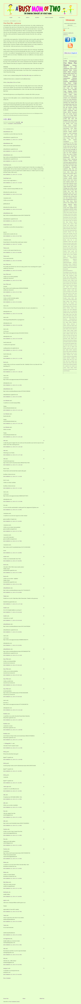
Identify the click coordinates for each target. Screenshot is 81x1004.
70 (43, 872)
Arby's (76, 272)
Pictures (68, 138)
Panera (65, 304)
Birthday (67, 123)
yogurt (75, 165)
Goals (65, 172)
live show (65, 121)
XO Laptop (66, 322)
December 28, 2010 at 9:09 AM (12, 696)
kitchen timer (71, 241)
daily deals (71, 118)
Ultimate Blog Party (73, 230)
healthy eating (66, 239)
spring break (69, 359)
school (72, 134)
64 (43, 811)
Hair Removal (66, 293)
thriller (75, 115)
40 (43, 564)
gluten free (75, 336)
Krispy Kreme (74, 296)
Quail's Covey (74, 307)
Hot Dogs (66, 222)
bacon (70, 325)
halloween (75, 162)
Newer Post (5, 998)
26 (43, 413)
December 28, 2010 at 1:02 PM (12, 771)
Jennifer (5, 607)
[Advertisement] (11, 988)
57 (43, 743)
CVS (19, 17)
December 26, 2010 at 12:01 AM (12, 410)
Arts (67, 152)
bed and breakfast (67, 327)
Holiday (75, 91)
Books (69, 71)
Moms (69, 125)
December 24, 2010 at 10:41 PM (12, 313)
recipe (71, 115)
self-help (65, 249)
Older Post (42, 998)
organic (65, 204)
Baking (69, 136)
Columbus (75, 214)
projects (70, 351)
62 (43, 794)
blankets (67, 328)
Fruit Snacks (70, 218)
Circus (72, 136)
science (65, 207)
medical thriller (74, 243)
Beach (76, 273)
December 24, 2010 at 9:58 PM (12, 302)
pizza (72, 126)
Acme (72, 128)
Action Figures (71, 272)
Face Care (71, 283)
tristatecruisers (6, 224)
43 (43, 596)
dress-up (65, 199)
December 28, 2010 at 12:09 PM (12, 729)
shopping (66, 120)
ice (72, 340)
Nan (4, 811)
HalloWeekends (70, 294)
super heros (68, 361)
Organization (70, 110)
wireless (72, 369)
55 (43, 723)
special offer (74, 251)
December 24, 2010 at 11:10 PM (12, 350)
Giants (65, 291)
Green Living (74, 123)
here (32, 46)
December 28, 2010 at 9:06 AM (12, 665)
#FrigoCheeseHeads (73, 257)
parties (72, 348)
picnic (69, 246)
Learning (75, 130)
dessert (67, 162)
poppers (67, 349)
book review (73, 68)
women (75, 369)
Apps (65, 152)
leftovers (65, 202)
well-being (69, 369)
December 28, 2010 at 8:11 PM (12, 944)
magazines (72, 343)
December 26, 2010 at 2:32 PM (12, 509)
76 (43, 938)
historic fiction (70, 180)
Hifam (4, 862)
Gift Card (73, 291)
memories (72, 181)
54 (43, 713)
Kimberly (5, 713)
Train (67, 317)
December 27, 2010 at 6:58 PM (12, 632)
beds (71, 327)
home (68, 201)
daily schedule (74, 235)
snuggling (72, 357)
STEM (75, 223)
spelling (65, 359)
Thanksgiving (74, 159)
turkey (65, 144)
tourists (67, 364)
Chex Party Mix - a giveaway (12, 23)
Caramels (70, 212)
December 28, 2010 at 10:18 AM (12, 710)
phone (73, 163)
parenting (65, 246)
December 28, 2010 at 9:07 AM (12, 675)
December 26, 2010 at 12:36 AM (12, 446)
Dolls (68, 189)
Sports (72, 120)
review (72, 73)
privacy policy (66, 351)
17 (43, 305)
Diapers (65, 189)
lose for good (66, 343)
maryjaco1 (5, 968)
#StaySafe (75, 265)
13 (43, 264)
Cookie (65, 118)
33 (43, 491)
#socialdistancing (67, 104)
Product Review (67, 89)
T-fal (69, 173)
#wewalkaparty (66, 272)
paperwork (69, 348)
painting (65, 348)
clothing (75, 120)
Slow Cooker (71, 312)
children (75, 76)
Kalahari (75, 154)
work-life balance (67, 370)
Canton (67, 212)
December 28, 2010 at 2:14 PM (12, 845)
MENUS (27, 17)
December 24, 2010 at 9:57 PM (12, 280)
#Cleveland (69, 256)
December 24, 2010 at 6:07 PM (12, 236)
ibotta (71, 340)
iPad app (65, 163)
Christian (65, 170)
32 (43, 480)
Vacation (69, 126)
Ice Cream (69, 99)
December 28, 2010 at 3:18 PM (12, 868)
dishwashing (66, 236)
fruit (72, 162)
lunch (69, 343)
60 (43, 774)
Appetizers (66, 168)
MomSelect (74, 99)
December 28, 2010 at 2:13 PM (12, 807)
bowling (72, 196)
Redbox (69, 159)
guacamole (65, 338)
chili (76, 233)
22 (43, 362)
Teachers (71, 173)
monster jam (66, 244)
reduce (65, 354)
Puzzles (69, 193)
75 (43, 925)
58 (43, 751)
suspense (75, 101)
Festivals (75, 283)
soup (76, 249)
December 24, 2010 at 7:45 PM (12, 244)
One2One (66, 102)
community (70, 197)
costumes (75, 197)
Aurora (65, 273)
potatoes (70, 349)
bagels (73, 325)
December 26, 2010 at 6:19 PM (12, 572)
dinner (70, 105)
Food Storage (74, 285)
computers (75, 160)
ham (64, 201)
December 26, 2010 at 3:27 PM (12, 531)
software (75, 207)
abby (4, 794)
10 (43, 239)
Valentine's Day (71, 231)
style (64, 361)
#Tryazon (70, 107)
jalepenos (75, 340)
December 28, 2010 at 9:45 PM (12, 964)
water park (68, 149)
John (4, 440)
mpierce (5, 900)
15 (43, 284)
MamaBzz (74, 89)
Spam (65, 314)
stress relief (66, 185)
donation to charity (68, 133)
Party (76, 172)
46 (43, 624)
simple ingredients (67, 357)
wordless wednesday (68, 92)
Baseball (68, 186)
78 (43, 958)
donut (69, 236)
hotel (69, 340)
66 (43, 829)
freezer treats (66, 336)
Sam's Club (74, 193)
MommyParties (67, 157)
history (75, 338)
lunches (75, 147)
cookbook (75, 176)
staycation (65, 252)
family (65, 86)
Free (65, 63)
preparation (75, 349)
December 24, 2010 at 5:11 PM (12, 221)
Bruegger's (75, 277)
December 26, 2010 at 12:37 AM (12, 455)
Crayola (70, 113)
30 (43, 458)
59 (43, 763)
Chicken (65, 130)
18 (43, 317)
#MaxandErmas (66, 260)
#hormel (69, 117)
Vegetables (66, 160)
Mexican (75, 222)
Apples (65, 186)
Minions (67, 301)
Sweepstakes (68, 228)
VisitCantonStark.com (73, 319)
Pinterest (72, 223)
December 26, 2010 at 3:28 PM (12, 552)
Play (71, 144)
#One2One (75, 262)
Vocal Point (66, 320)
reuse (72, 354)
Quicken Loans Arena (68, 309)
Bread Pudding (69, 277)
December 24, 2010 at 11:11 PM (12, 358)
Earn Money (71, 189)
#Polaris (70, 264)
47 (43, 635)
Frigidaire (65, 288)
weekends (75, 254)
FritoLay (66, 218)
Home (24, 998)
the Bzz (65, 107)
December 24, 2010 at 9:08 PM (12, 252)
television (71, 209)
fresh (70, 336)
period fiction (70, 101)
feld (76, 118)
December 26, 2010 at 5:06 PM (12, 560)
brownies (70, 328)
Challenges (65, 214)
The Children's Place (70, 315)
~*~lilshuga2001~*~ (7, 743)
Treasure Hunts (71, 317)
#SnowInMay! (66, 265)
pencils (75, 348)
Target (65, 91)
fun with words (68, 238)
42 (43, 587)
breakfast (75, 139)
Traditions (75, 131)
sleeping (71, 207)
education (70, 178)
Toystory (5, 829)
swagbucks (72, 361)
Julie (4, 948)
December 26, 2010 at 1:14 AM (12, 476)
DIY (69, 130)
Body (67, 275)
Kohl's (68, 172)
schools (75, 183)
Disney (65, 112)
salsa (70, 356)
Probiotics (68, 307)
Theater (75, 194)
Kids (70, 70)
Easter (65, 283)
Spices (76, 225)
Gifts (64, 138)
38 (43, 544)
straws (76, 359)
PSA (69, 302)
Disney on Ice (70, 215)
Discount (75, 113)
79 (43, 968)
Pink (73, 304)
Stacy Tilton (6, 264)
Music (69, 83)
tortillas (65, 364)
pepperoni (70, 204)
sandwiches (71, 183)
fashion (74, 236)
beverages (70, 233)
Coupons (74, 71)
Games (75, 136)
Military (73, 299)
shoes (68, 249)
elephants (68, 333)
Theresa (5, 248)
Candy (65, 212)
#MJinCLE (75, 259)
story (73, 359)
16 (43, 295)
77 (43, 948)
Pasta (69, 223)
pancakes (75, 244)
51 (43, 678)
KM (4, 958)
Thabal (4, 596)
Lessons (69, 298)
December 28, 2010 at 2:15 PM (12, 858)
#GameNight (72, 149)
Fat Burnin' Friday (73, 84)
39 (43, 556)
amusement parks (67, 196)
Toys (69, 102)
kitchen (75, 180)
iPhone (75, 201)
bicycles (73, 327)
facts (67, 335)
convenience (66, 235)
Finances (65, 285)
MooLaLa (65, 223)
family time (66, 134)
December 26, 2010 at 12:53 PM (12, 501)
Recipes (66, 70)
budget (73, 328)
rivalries (65, 356)
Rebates (65, 159)
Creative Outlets (67, 109)
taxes (76, 361)
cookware (65, 178)
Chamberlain (72, 278)
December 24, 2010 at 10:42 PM (12, 325)
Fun (71, 130)
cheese (75, 175)
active (67, 233)
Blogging (70, 91)
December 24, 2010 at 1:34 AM (12, 182)
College (72, 280)
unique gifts (74, 252)
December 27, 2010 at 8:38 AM (12, 612)
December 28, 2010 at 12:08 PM (12, 720)
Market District (69, 299)
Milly (76, 299)
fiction (75, 70)
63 (43, 802)
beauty (75, 325)
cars (64, 197)
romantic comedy (73, 206)
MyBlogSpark (17, 123)
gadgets (68, 199)
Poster (65, 307)
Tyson (68, 230)
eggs (70, 162)
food (65, 83)
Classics (69, 280)
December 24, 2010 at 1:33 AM (12, 174)
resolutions (69, 354)
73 (43, 900)
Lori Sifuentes (6, 400)
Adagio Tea (74, 151)
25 (43, 400)
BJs (70, 210)
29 (43, 450)
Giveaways (10, 123)
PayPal (70, 304)
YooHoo (70, 322)
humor (71, 201)
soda (76, 357)
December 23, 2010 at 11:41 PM (12, 161)
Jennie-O (71, 154)
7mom (4, 915)
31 (43, 468)
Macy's (73, 298)
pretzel (75, 246)
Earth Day (75, 215)
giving (73, 238)
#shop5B (68, 267)
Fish (71, 285)
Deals (65, 71)
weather (65, 254)
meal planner (68, 243)
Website (72, 102)
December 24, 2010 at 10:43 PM (12, 338)
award (68, 325)
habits (69, 338)
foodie (76, 335)
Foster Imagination (73, 152)
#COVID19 (66, 96)
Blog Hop (71, 168)
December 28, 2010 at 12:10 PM (12, 739)
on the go (68, 346)
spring (75, 134)
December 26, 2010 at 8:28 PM (12, 592)
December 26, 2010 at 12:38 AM (12, 464)
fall (71, 236)
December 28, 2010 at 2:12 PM (12, 799)
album (72, 175)
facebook (75, 178)
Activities (65, 136)
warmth (68, 367)
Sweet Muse (74, 314)
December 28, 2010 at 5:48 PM (12, 896)
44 (43, 607)
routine (68, 356)
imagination (66, 241)
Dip (70, 170)
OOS (71, 301)
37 (43, 534)
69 (43, 862)
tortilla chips (74, 362)
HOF (76, 291)
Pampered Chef (74, 302)
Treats (66, 230)
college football (67, 330)
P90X (75, 110)
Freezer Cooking (73, 286)
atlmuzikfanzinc (6, 131)
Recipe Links (67, 73)
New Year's (70, 191)
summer (75, 126)
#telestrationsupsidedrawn (68, 270)
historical (75, 105)
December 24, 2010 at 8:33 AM (12, 194)
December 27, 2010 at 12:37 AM (12, 604)
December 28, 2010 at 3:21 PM (12, 888)
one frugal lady (6, 938)
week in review (70, 254)
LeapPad (65, 298)
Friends (73, 104)
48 (43, 649)
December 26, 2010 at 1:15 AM (12, 488)
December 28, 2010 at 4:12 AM (12, 655)
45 (43, 615)
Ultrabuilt (65, 231)
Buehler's (75, 186)
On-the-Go (75, 301)
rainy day (72, 353)
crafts (65, 162)
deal (76, 102)
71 (43, 882)
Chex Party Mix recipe (27, 75)
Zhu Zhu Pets (70, 147)
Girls (76, 170)
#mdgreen (65, 267)
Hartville (75, 220)
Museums (65, 131)
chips (67, 197)
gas (71, 336)
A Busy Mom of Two (11, 82)
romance (65, 97)
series (68, 207)
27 (43, 427)
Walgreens (74, 79)
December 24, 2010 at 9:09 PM (12, 260)
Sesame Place (66, 225)
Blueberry (73, 210)
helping (72, 338)
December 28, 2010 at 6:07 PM (12, 911)
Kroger (65, 125)
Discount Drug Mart (73, 281)
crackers (69, 235)
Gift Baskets (68, 291)
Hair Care (71, 220)
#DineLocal (66, 257)
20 (43, 342)
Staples (67, 314)
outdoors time (74, 346)
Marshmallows (74, 155)
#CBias (75, 185)
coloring (71, 330)
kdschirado (5, 892)
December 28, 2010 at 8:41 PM (12, 954)
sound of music (72, 249)
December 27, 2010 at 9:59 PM (12, 645)
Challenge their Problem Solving (70, 188)
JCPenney (71, 222)
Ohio (76, 191)
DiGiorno (67, 281)
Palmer (72, 172)
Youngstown (75, 322)
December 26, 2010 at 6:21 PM (12, 584)
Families (66, 81)
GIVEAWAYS (62, 17)
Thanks (72, 228)
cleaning (70, 176)
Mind (64, 301)
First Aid (68, 285)
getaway (72, 199)
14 (43, 274)
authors (65, 325)
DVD (68, 170)
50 (43, 668)
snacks (65, 99)
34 (43, 505)
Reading (70, 131)
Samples (74, 65)
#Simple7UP (74, 264)
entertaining (74, 133)
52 (43, 688)
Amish (65, 94)
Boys (72, 186)
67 (43, 839)
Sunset (70, 314)
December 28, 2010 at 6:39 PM (12, 921)
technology (71, 185)
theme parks (66, 362)
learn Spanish (74, 341)
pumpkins (68, 353)
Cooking (75, 107)
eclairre (5, 556)
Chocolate (71, 96)
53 (43, 700)
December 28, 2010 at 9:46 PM (12, 974)
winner (72, 165)
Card (76, 168)
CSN (76, 210)
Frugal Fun (69, 288)
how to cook (74, 239)
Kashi (68, 296)
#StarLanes (71, 265)
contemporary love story (69, 143)
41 (43, 576)
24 (43, 388)
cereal (65, 101)
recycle (75, 353)
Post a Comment (6, 978)
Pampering (66, 193)
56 (43, 733)
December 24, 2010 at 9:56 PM (12, 270)
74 (43, 915)
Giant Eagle (74, 88)
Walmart (70, 160)
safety (67, 183)
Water (70, 139)
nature (75, 202)
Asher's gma (6, 786)
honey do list (66, 340)
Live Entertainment (72, 97)
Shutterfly (65, 194)
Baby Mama (6, 882)
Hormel (69, 75)
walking (65, 117)
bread (76, 196)
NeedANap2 (6, 164)
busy (76, 328)
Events (72, 217)
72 (43, 892)
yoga (64, 210)
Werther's (69, 320)
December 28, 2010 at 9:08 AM (12, 685)
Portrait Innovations (73, 306)
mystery (69, 121)
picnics (72, 246)
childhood (65, 176)
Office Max (74, 157)
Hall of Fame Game (73, 293)
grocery (75, 199)
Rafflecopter (75, 309)
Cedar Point (75, 212)
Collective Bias (70, 214)
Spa (76, 312)
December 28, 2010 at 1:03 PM (12, 791)
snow (70, 165)
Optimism (65, 302)
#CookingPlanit (67, 167)
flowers (65, 180)
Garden (73, 170)
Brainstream (71, 275)
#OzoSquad (66, 264)
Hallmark (65, 294)
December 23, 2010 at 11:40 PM (12, 151)
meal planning (67, 181)
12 (43, 256)
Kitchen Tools (67, 155)
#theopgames (74, 167)
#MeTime (75, 260)
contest (75, 143)
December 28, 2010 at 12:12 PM (12, 748)
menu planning (71, 202)
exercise (75, 92)
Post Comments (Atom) (14, 1001)
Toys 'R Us (67, 115)
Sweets (65, 315)
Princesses (66, 173)
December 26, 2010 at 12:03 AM (12, 436)
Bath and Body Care (70, 273)
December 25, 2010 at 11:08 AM (12, 371)
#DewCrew (75, 256)
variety (65, 367)
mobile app (67, 344)
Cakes (69, 120)
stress (68, 252)
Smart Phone (70, 194)
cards (74, 233)
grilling (75, 238)
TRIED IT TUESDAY (49, 17)
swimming (66, 209)
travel (71, 252)
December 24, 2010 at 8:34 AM (12, 209)
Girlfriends (75, 218)
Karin (4, 362)
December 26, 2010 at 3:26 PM (12, 521)
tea (68, 209)
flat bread (72, 335)
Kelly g (5, 751)
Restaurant (74, 112)
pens (64, 349)
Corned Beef (66, 215)
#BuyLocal (68, 210)
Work (68, 175)
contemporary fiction (70, 141)
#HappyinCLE (66, 259)
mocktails (70, 344)
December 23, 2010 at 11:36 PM (12, 139)
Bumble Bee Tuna (67, 278)
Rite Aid (66, 113)
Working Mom (74, 320)
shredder (75, 356)
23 (43, 375)
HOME (11, 17)
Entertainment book (67, 217)
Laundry (68, 144)
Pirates (75, 304)
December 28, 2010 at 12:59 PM (12, 759)
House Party (66, 154)
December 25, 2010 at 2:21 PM (12, 385)
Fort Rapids (66, 286)
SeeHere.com (66, 312)
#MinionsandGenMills (67, 262)
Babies (75, 128)
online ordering (70, 244)
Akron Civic (74, 117)
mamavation (67, 78)
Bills (64, 275)
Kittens (70, 296)
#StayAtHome (66, 128)
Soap (74, 312)
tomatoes (70, 362)
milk (64, 149)
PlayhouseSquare (67, 306)
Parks (67, 304)
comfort (75, 330)
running (72, 121)
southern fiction (67, 251)
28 (43, 440)
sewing (72, 356)
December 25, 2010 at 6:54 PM (12, 396)
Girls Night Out (66, 220)
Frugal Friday (73, 94)
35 (43, 513)
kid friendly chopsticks (68, 341)
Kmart (75, 96)
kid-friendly (69, 163)
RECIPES (37, 17)
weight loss (70, 86)
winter (65, 256)
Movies (69, 112)
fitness (69, 335)
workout (75, 209)
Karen (4, 564)
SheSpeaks (72, 225)
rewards (75, 354)
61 (43, 786)
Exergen (67, 283)
